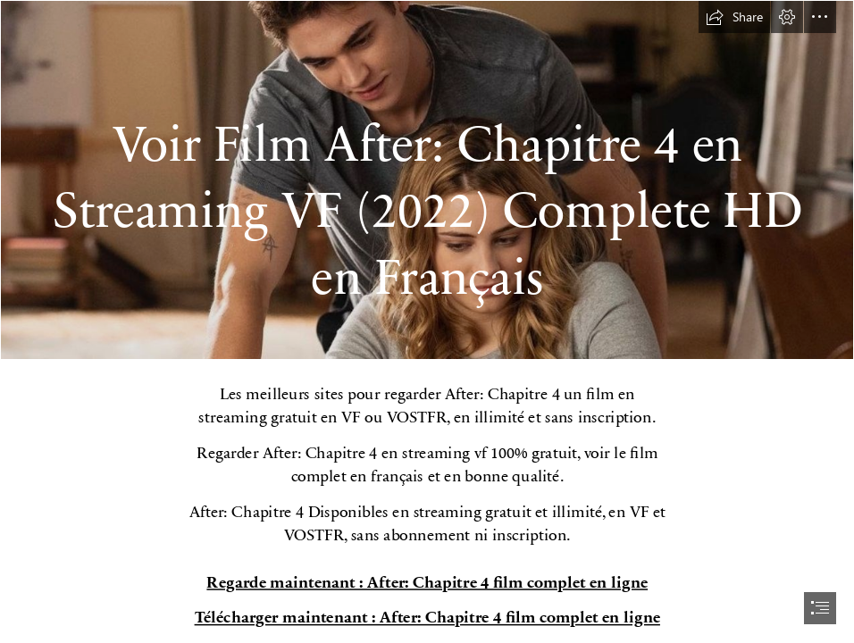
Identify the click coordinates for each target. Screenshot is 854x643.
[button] (734, 17)
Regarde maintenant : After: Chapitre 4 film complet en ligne (427, 581)
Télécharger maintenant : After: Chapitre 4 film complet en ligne (426, 616)
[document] (427, 321)
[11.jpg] (427, 180)
